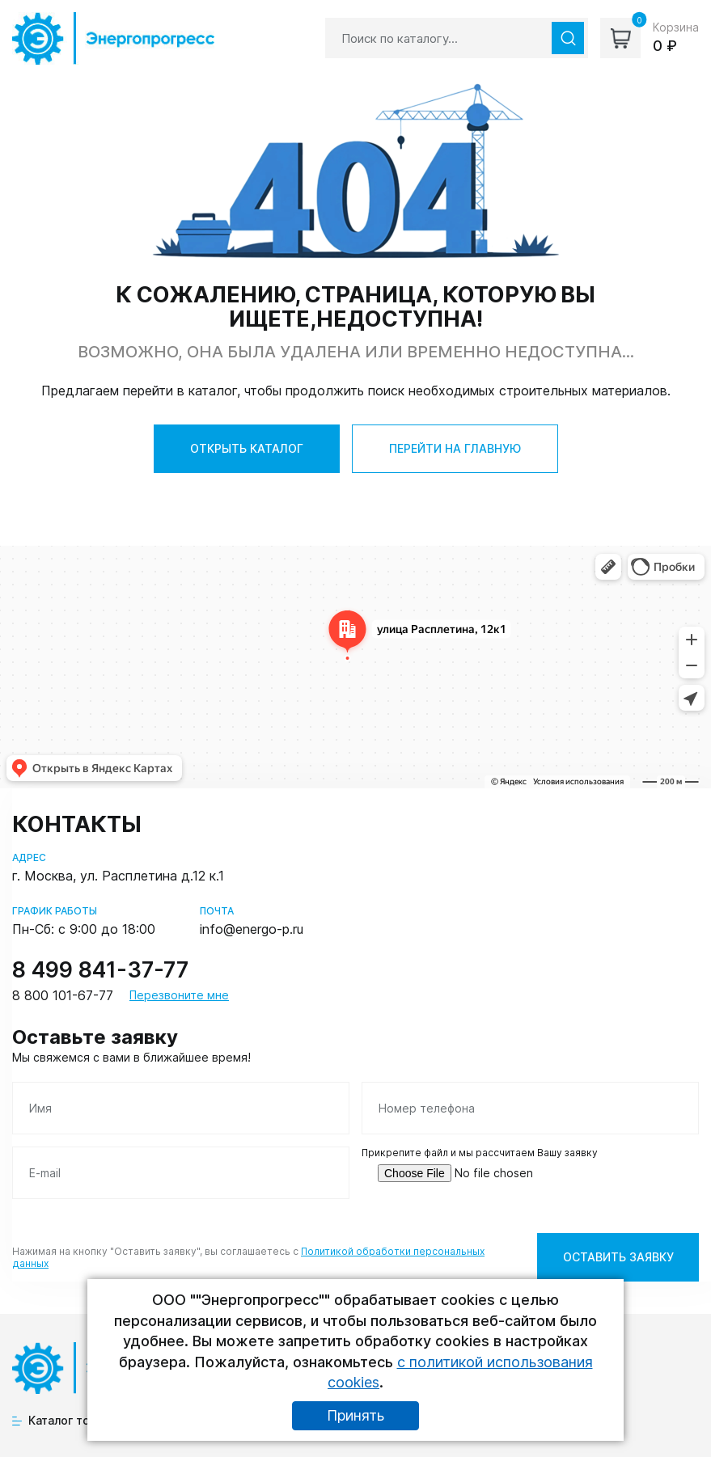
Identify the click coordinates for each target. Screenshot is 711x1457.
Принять (355, 1415)
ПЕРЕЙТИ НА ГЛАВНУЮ (455, 448)
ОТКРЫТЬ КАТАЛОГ (246, 448)
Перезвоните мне (179, 995)
